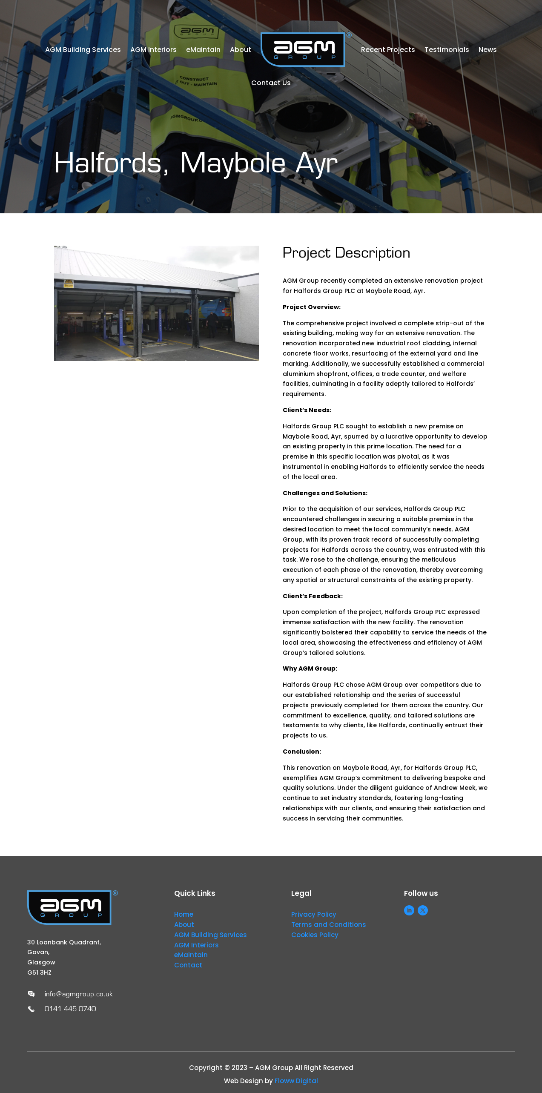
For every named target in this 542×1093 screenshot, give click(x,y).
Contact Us (271, 83)
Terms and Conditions (328, 924)
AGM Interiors (153, 50)
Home (183, 914)
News (488, 50)
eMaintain (203, 50)
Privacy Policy (313, 914)
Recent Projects (388, 50)
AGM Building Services (83, 50)
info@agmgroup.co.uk (78, 994)
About (240, 50)
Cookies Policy (314, 934)
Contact (188, 965)
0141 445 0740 (70, 1009)
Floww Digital (296, 1080)
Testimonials (446, 50)
